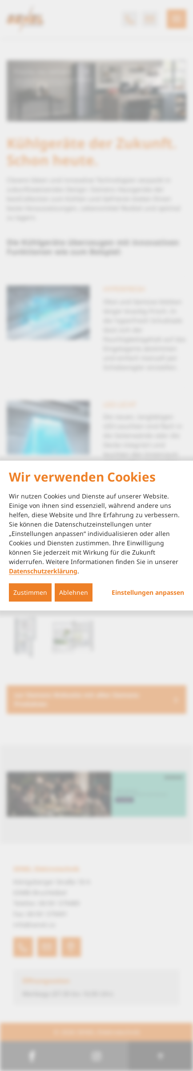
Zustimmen (30, 592)
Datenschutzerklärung (43, 571)
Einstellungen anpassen (148, 592)
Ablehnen (73, 592)
